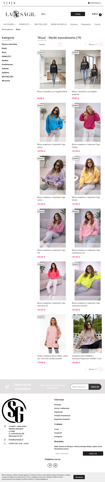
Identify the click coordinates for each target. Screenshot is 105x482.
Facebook (58, 433)
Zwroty (97, 24)
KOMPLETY (25, 24)
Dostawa (74, 24)
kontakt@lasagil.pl (16, 440)
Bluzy (4, 52)
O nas (56, 429)
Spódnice (5, 73)
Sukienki (5, 69)
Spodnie (5, 60)
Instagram (58, 436)
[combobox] (49, 44)
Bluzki (4, 48)
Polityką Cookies (35, 475)
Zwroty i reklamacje (61, 408)
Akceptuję (79, 477)
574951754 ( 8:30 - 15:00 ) (19, 443)
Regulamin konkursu (62, 419)
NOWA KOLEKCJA (59, 24)
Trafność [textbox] (42, 44)
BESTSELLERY (41, 24)
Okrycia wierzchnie (9, 44)
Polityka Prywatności (62, 416)
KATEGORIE (10, 24)
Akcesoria (6, 81)
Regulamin (86, 24)
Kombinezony (7, 64)
